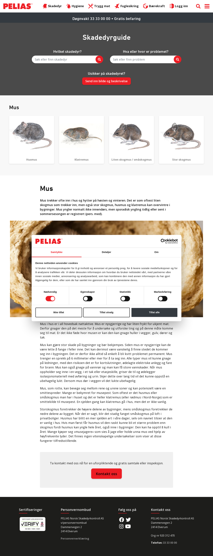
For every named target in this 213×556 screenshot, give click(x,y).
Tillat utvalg (106, 312)
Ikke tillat (58, 312)
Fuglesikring (127, 6)
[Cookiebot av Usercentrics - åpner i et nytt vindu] (163, 241)
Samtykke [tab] (57, 252)
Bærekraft (154, 6)
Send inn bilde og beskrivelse (106, 81)
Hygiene (75, 6)
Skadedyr (52, 6)
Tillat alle (154, 312)
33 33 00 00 (170, 543)
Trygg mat (99, 6)
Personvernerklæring (75, 538)
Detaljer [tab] (106, 252)
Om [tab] (156, 252)
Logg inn (178, 6)
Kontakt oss (106, 473)
